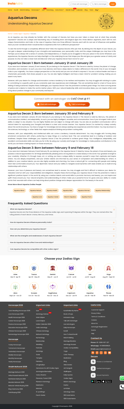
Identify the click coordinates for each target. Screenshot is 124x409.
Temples (39, 358)
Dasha (66, 385)
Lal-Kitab (67, 388)
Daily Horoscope (69, 327)
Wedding (39, 344)
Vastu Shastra (41, 375)
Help (92, 333)
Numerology (40, 338)
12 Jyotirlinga (40, 392)
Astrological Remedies (44, 371)
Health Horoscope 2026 (16, 317)
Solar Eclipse (40, 317)
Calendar (79, 10)
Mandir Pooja (70, 9)
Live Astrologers (69, 324)
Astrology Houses (70, 344)
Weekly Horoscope (14, 355)
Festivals (39, 348)
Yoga (65, 351)
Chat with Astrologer (78, 4)
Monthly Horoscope (15, 358)
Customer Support (97, 310)
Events (93, 330)
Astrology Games (42, 314)
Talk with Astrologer (71, 321)
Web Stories (68, 365)
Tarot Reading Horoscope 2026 (19, 311)
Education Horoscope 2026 (17, 327)
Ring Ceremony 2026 (15, 389)
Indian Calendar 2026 (43, 324)
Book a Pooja (68, 314)
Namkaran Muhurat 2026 (17, 379)
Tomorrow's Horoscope (16, 348)
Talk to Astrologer (99, 4)
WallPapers (67, 371)
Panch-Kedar (40, 395)
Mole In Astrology (70, 382)
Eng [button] (96, 10)
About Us (94, 323)
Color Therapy (69, 355)
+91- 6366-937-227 (102, 342)
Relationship (40, 341)
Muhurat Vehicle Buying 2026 (18, 386)
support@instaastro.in (103, 349)
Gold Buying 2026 (14, 392)
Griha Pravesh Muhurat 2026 (18, 375)
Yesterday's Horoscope (16, 351)
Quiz (37, 310)
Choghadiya (40, 365)
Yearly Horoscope (14, 362)
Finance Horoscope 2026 (17, 324)
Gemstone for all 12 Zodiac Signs (47, 368)
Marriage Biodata (70, 341)
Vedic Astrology (41, 327)
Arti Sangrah (68, 368)
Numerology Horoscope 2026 (18, 334)
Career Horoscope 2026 (16, 321)
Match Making (68, 338)
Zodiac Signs (18, 34)
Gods (38, 355)
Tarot (91, 10)
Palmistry (39, 361)
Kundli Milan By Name (71, 310)
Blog (86, 10)
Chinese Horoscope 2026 (17, 331)
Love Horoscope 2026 (15, 314)
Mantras (39, 388)
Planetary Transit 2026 (44, 378)
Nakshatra (39, 385)
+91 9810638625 (100, 346)
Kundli (16, 10)
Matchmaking (24, 10)
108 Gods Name (69, 395)
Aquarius (26, 34)
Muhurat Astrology (42, 334)
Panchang (49, 10)
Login (113, 4)
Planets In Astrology (43, 382)
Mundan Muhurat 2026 (16, 382)
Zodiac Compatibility (71, 348)
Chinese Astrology (42, 331)
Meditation (67, 358)
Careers (94, 320)
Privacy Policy (96, 313)
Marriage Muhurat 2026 (16, 372)
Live (43, 9)
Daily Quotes (68, 375)
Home (10, 10)
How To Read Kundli (70, 334)
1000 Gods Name (70, 399)
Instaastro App (69, 317)
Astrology (39, 351)
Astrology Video (69, 392)
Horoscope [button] (35, 10)
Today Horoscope (14, 345)
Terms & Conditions (98, 317)
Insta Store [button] (59, 10)
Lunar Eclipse (40, 321)
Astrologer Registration (99, 327)
